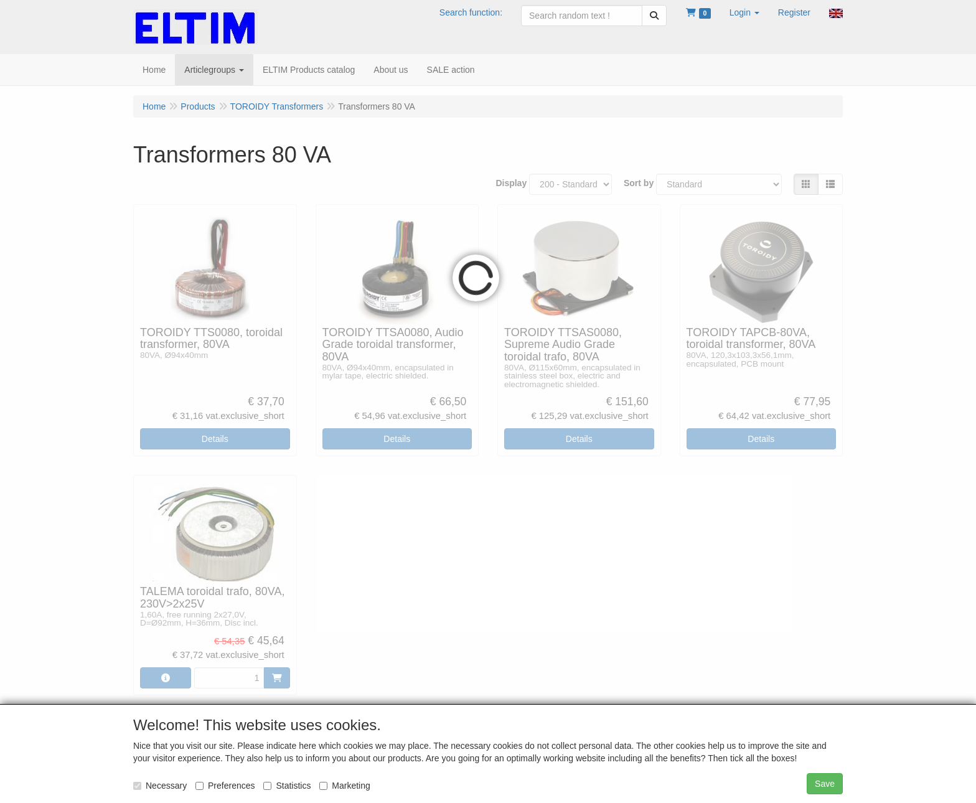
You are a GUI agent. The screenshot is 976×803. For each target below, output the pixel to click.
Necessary (160, 786)
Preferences (225, 786)
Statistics (287, 786)
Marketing (344, 786)
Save (825, 784)
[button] (744, 12)
